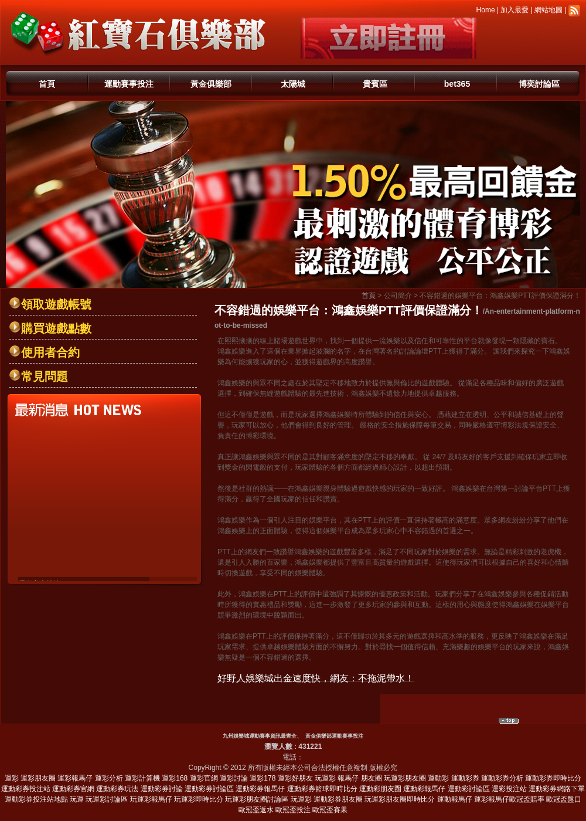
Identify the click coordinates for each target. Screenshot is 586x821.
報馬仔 (348, 778)
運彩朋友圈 (38, 778)
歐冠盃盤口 (563, 799)
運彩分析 (109, 778)
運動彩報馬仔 (424, 789)
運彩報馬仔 (75, 778)
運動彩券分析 (502, 778)
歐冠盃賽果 (329, 810)
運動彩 (438, 778)
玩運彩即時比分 (198, 799)
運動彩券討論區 (209, 789)
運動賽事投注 (129, 84)
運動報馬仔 (454, 799)
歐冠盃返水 (256, 810)
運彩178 (262, 778)
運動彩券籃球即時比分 (322, 789)
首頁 (47, 84)
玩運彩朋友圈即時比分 (399, 799)
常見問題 (44, 376)
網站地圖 (548, 10)
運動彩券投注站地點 (36, 799)
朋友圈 (371, 778)
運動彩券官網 (73, 789)
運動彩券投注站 (25, 789)
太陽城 (293, 84)
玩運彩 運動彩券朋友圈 (327, 799)
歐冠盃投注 (293, 810)
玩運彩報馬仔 (151, 799)
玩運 (77, 799)
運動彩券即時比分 (553, 778)
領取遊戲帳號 (56, 304)
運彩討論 (234, 778)
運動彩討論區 (469, 789)
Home (485, 10)
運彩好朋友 (295, 778)
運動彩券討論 (162, 789)
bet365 (457, 84)
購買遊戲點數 (56, 328)
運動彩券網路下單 (557, 789)
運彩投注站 (509, 789)
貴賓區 (375, 84)
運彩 (12, 778)
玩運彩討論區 (107, 799)
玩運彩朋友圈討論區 (256, 799)
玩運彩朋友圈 (405, 778)
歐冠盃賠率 (526, 799)
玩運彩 (325, 778)
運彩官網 (204, 778)
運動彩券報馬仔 (260, 789)
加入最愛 (514, 10)
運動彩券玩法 (117, 789)
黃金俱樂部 (210, 84)
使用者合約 (50, 352)
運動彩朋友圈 (380, 789)
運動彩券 (465, 778)
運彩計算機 (142, 778)
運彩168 (175, 778)
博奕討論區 (539, 84)
